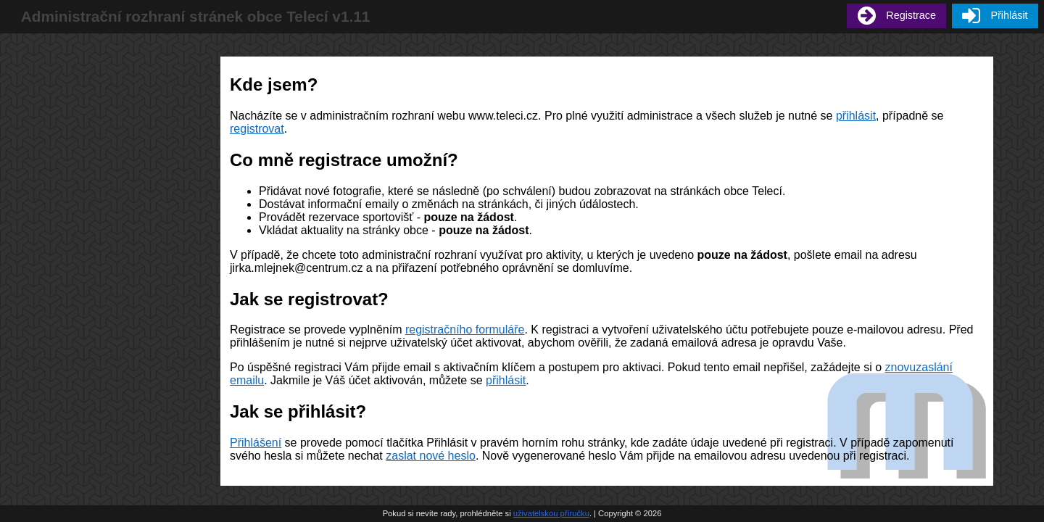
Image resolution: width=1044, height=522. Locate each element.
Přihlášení (255, 442)
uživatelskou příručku (551, 513)
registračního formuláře (465, 329)
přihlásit (856, 115)
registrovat (257, 129)
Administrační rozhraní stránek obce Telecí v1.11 (195, 16)
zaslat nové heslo (431, 456)
